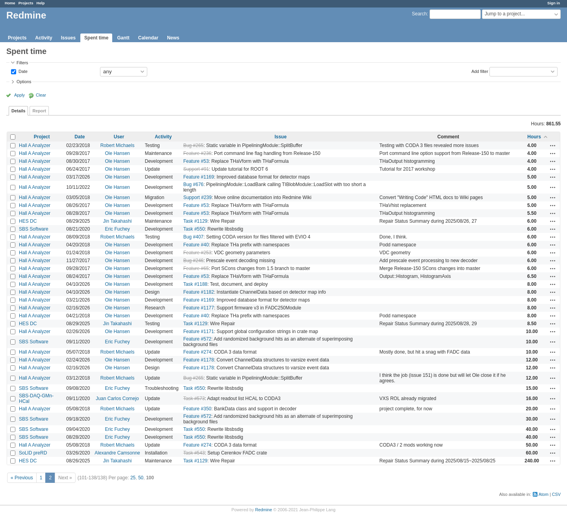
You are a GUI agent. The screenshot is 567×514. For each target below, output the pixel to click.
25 (132, 477)
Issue (280, 137)
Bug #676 (193, 184)
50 (140, 477)
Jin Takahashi (117, 221)
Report (39, 110)
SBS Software (33, 229)
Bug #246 (193, 260)
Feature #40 (196, 245)
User (119, 137)
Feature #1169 (198, 177)
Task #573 (194, 398)
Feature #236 (197, 153)
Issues (68, 38)
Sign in (553, 3)
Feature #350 (197, 409)
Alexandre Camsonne (117, 453)
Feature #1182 (198, 292)
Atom (543, 494)
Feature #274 (197, 352)
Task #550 (194, 229)
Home (10, 3)
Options (24, 81)
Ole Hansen (117, 153)
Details (18, 110)
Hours (534, 137)
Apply (19, 95)
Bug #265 (193, 145)
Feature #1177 (198, 308)
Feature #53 (196, 161)
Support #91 (196, 169)
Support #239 (197, 197)
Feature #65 (196, 268)
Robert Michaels (117, 145)
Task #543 (194, 453)
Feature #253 (197, 252)
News (173, 38)
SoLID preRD (33, 453)
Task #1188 (195, 284)
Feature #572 (197, 339)
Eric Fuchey (117, 229)
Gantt (123, 38)
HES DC (28, 221)
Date (22, 71)
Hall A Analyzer (34, 145)
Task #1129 (195, 221)
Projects (26, 3)
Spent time (96, 38)
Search (419, 14)
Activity (43, 38)
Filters (22, 62)
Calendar (148, 38)
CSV (556, 494)
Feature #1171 (198, 331)
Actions (553, 145)
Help (41, 3)
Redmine (263, 509)
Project (42, 137)
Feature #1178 (198, 360)
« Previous (22, 477)
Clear (41, 95)
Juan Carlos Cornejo (117, 398)
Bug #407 (193, 237)
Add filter (479, 71)
